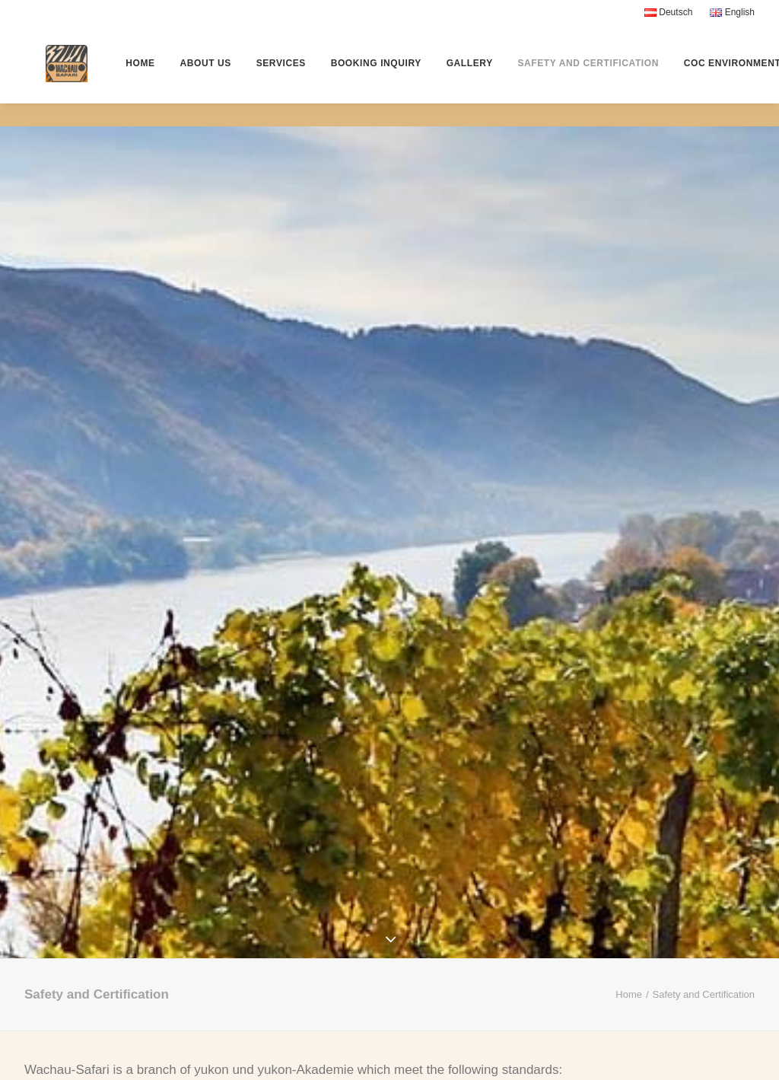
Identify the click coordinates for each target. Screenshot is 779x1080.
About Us (211, 75)
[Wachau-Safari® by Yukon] (59, 75)
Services (286, 75)
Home (146, 75)
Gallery (475, 75)
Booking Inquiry (381, 75)
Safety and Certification (594, 75)
